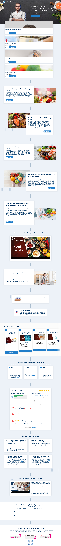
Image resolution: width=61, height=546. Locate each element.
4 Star (37, 359)
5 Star (12, 353)
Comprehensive (39, 355)
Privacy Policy (33, 533)
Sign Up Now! (9, 59)
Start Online (11, 311)
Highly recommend (35, 357)
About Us (4, 533)
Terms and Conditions (34, 536)
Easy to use (34, 355)
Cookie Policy (33, 537)
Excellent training (42, 357)
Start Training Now (35, 15)
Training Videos (14, 533)
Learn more (43, 15)
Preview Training (26, 1)
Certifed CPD (21, 420)
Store (13, 537)
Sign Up (23, 534)
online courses (47, 422)
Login (22, 533)
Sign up (10, 328)
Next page (34, 386)
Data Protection (33, 534)
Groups (13, 536)
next (58, 299)
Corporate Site (5, 537)
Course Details (20, 1)
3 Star (12, 356)
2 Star (12, 357)
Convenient (46, 355)
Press (3, 534)
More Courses (33, 1)
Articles (23, 536)
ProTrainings (24, 543)
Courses (13, 534)
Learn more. (38, 88)
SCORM (49, 419)
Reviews (23, 537)
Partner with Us (24, 540)
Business (37, 1)
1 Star (12, 358)
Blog (3, 536)
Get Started (11, 34)
